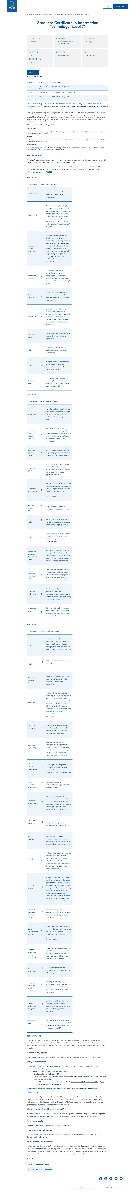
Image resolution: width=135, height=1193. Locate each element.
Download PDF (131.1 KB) (36, 77)
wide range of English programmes (84, 1089)
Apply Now (120, 6)
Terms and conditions (78, 1188)
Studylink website (43, 1149)
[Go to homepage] (12, 6)
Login (107, 6)
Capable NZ (50, 1116)
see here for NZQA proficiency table (85, 1082)
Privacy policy (91, 1188)
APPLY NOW (33, 72)
